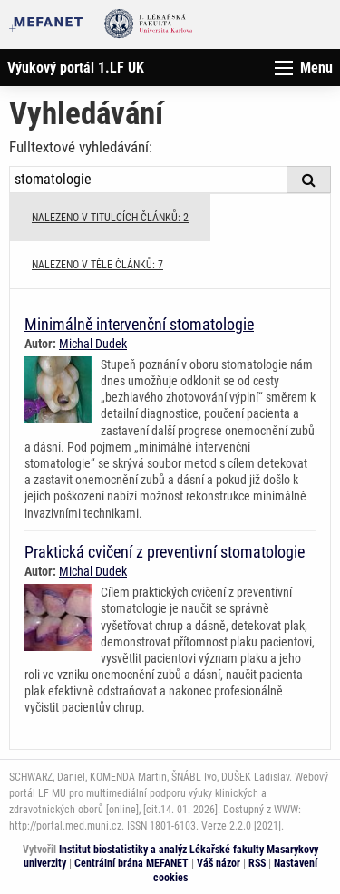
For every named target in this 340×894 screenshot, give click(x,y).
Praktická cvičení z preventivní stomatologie (164, 551)
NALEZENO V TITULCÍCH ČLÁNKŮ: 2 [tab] (110, 217)
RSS (257, 863)
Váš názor (218, 863)
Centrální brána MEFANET (131, 863)
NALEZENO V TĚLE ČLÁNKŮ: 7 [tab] (97, 264)
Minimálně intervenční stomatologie (139, 324)
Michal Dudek (93, 343)
